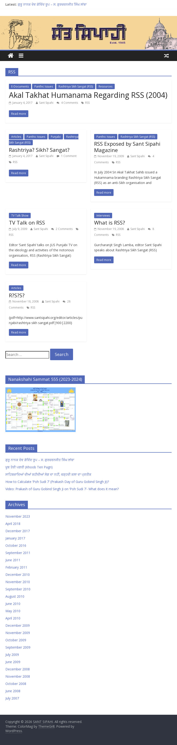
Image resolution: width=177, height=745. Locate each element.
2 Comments (62, 229)
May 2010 (12, 611)
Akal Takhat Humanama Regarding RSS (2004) (88, 95)
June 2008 (12, 691)
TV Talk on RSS (27, 222)
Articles (16, 137)
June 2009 (12, 662)
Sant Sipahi (46, 103)
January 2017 (15, 538)
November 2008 (17, 676)
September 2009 (17, 647)
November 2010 (17, 582)
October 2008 (15, 683)
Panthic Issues (43, 86)
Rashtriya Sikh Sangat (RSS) (76, 86)
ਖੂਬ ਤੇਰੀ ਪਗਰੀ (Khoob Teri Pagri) (29, 467)
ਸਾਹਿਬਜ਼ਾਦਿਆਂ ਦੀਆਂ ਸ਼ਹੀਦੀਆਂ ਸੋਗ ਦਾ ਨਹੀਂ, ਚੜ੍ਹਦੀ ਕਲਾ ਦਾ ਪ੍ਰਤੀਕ (48, 474)
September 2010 (17, 589)
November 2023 (17, 516)
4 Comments (67, 103)
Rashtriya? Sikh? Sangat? (39, 149)
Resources (105, 86)
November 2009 (17, 632)
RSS (87, 103)
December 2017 (17, 531)
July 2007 (12, 698)
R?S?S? (17, 295)
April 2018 (12, 523)
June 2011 (12, 560)
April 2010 (12, 618)
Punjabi (56, 137)
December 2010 (17, 574)
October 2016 (15, 545)
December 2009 (17, 625)
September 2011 (17, 552)
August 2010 (14, 596)
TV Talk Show (19, 216)
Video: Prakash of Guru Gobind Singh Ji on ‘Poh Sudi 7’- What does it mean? (62, 489)
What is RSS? (109, 222)
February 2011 (16, 567)
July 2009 (12, 654)
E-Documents (20, 86)
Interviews (103, 216)
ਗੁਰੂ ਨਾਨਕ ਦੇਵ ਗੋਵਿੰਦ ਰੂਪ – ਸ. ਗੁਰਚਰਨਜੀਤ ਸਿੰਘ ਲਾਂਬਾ (52, 4)
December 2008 (17, 669)
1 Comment (67, 156)
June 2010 (12, 603)
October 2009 (15, 640)
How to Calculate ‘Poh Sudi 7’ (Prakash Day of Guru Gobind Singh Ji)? (57, 481)
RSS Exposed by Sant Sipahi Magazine (127, 146)
